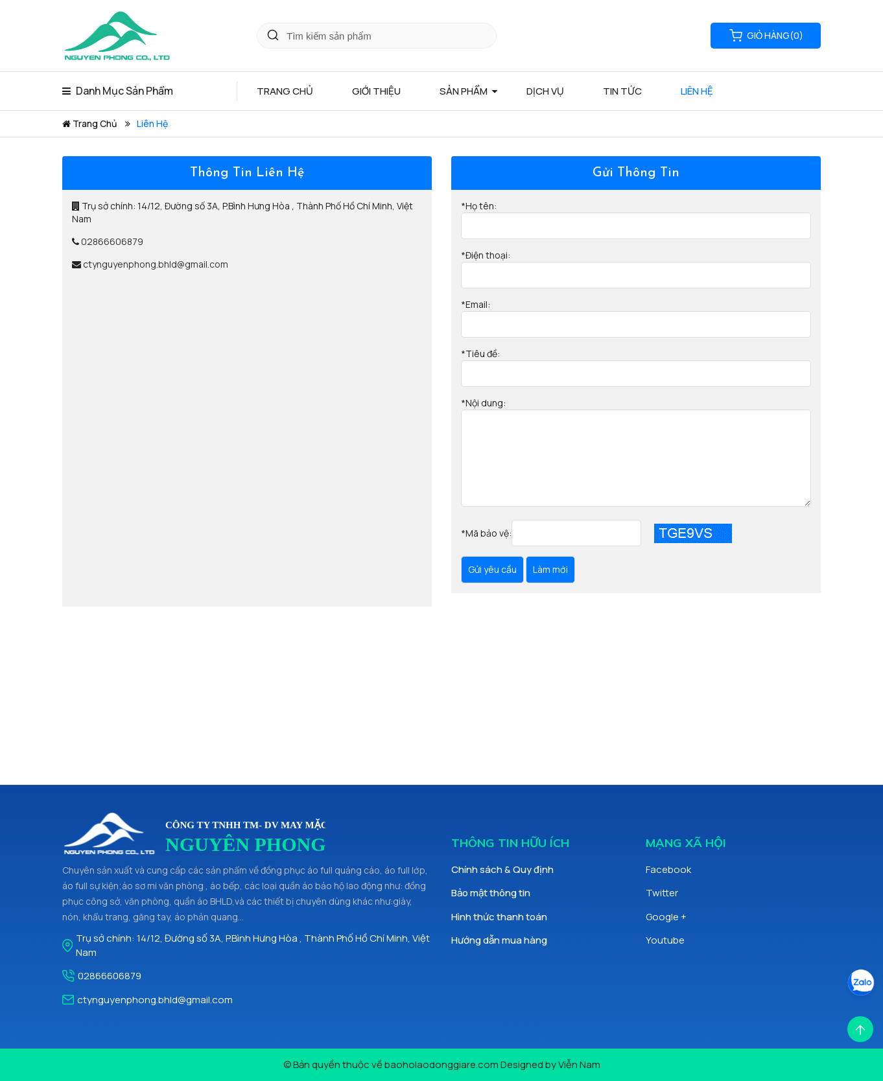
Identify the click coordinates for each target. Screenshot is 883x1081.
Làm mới (550, 569)
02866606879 (112, 241)
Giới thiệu (376, 91)
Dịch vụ (545, 91)
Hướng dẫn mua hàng (499, 940)
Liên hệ (697, 91)
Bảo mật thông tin (490, 893)
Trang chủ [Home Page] (285, 91)
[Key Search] (377, 36)
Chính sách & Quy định (502, 869)
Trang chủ (89, 123)
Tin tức (622, 91)
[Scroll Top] (860, 1028)
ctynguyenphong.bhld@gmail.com (155, 264)
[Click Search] (273, 36)
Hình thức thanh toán (499, 917)
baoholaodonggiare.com (441, 1064)
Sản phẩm (464, 91)
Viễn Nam (579, 1064)
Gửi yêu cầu (492, 569)
